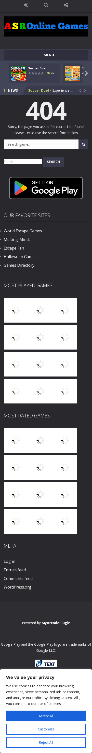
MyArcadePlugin (56, 622)
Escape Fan (14, 248)
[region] (46, 711)
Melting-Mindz (17, 239)
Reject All (46, 742)
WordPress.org (17, 587)
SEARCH (46, 5)
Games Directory (19, 265)
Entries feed (15, 570)
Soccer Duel (37, 68)
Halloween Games (20, 256)
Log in (9, 561)
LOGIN (26, 5)
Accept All (46, 716)
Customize (46, 729)
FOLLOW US (66, 5)
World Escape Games (23, 231)
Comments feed (18, 578)
